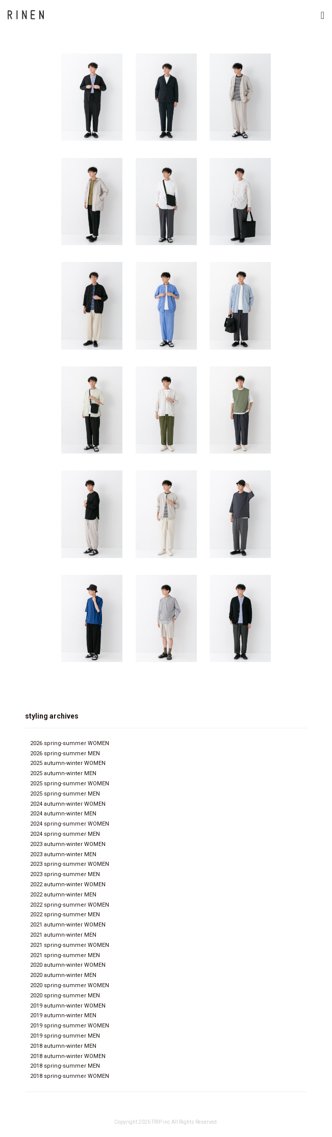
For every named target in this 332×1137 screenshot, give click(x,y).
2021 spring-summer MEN (65, 955)
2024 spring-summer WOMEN (69, 824)
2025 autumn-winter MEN (63, 773)
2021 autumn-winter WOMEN (68, 924)
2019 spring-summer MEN (65, 1036)
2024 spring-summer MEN (65, 834)
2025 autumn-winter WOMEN (68, 763)
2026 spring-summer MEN (65, 753)
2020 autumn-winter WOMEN (68, 965)
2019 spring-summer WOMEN (69, 1025)
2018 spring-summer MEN (65, 1066)
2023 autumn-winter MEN (63, 854)
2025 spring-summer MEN (65, 793)
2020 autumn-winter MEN (63, 975)
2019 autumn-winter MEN (63, 1015)
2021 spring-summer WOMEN (69, 945)
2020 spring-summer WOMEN (69, 985)
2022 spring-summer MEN (65, 914)
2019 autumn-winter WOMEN (68, 1005)
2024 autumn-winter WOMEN (68, 804)
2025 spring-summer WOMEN (69, 783)
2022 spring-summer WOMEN (69, 905)
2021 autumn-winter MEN (63, 935)
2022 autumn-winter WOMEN (68, 884)
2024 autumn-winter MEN (63, 813)
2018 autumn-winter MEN (63, 1046)
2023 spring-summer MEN (65, 874)
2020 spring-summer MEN (65, 995)
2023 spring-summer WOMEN (69, 864)
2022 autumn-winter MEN (63, 894)
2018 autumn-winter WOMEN (68, 1056)
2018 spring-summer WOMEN (69, 1076)
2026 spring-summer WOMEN (69, 743)
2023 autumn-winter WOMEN (68, 844)
